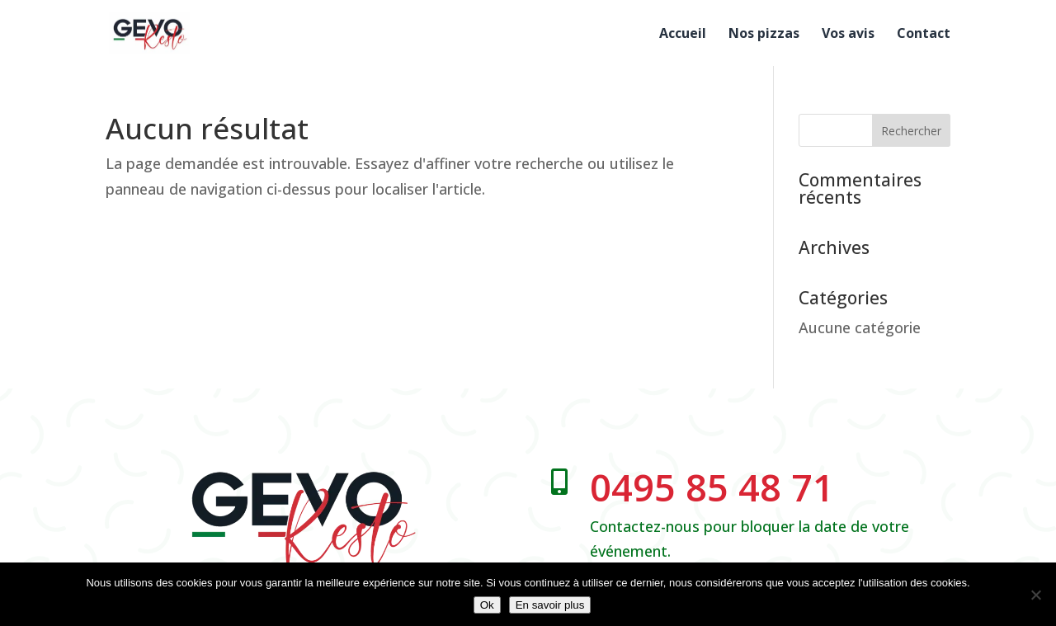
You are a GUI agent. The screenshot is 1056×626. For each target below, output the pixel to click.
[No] (1035, 594)
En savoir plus (550, 605)
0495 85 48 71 (712, 487)
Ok (487, 605)
